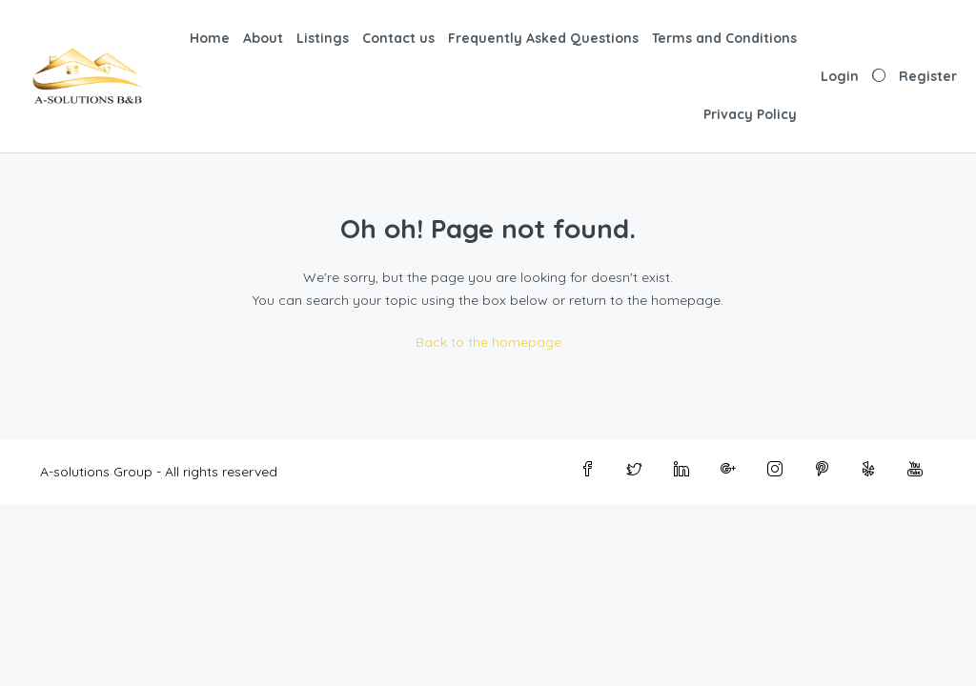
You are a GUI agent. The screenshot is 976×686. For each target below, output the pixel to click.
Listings (322, 38)
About (263, 38)
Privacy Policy (750, 114)
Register (928, 76)
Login (840, 76)
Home (210, 38)
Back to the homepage (488, 342)
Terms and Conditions (724, 38)
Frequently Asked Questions (543, 38)
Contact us (398, 38)
